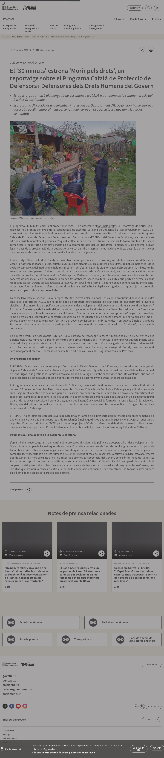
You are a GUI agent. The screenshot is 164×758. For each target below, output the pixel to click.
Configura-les (139, 749)
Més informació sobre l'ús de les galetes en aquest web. (63, 752)
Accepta (157, 748)
